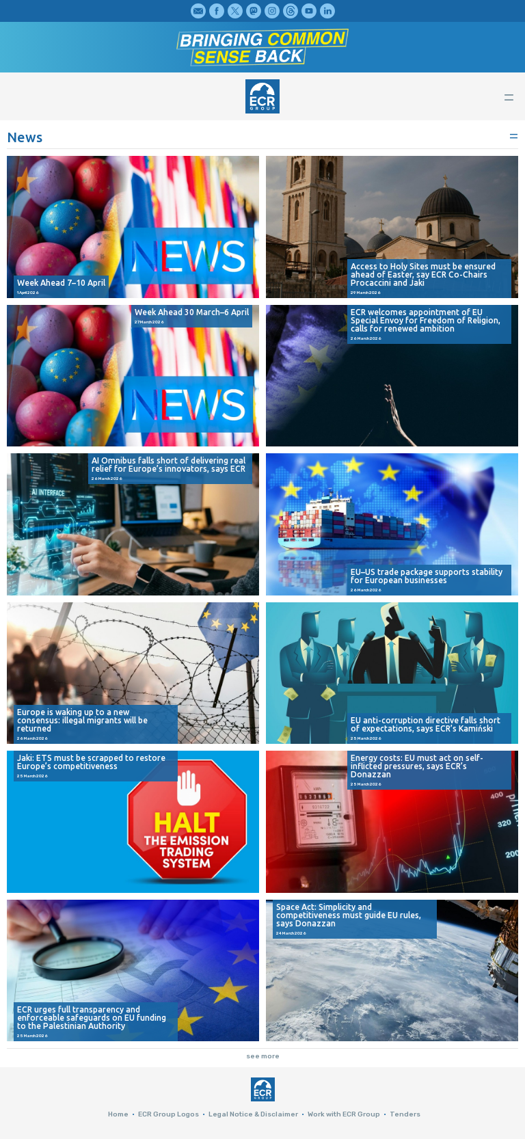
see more (263, 1056)
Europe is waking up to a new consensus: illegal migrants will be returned (82, 720)
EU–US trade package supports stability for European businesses (426, 576)
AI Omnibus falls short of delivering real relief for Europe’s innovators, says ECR (168, 465)
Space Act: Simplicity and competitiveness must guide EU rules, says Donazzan (348, 915)
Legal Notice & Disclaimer (253, 1114)
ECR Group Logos (168, 1114)
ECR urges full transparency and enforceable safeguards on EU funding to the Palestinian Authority (91, 1018)
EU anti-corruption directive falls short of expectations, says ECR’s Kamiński (425, 724)
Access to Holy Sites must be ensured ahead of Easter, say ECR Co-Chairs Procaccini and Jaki (423, 275)
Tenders (405, 1114)
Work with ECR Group (344, 1114)
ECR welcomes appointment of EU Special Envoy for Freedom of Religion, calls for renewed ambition (425, 320)
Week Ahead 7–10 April (61, 283)
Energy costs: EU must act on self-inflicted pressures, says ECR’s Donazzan (417, 766)
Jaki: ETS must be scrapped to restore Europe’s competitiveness (91, 762)
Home (118, 1114)
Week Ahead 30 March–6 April (192, 312)
